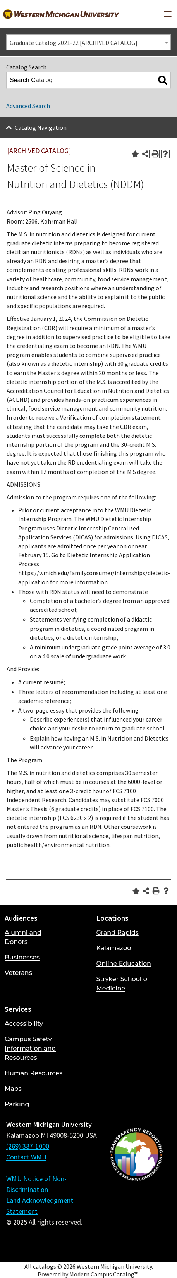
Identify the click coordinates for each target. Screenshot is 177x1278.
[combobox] (88, 42)
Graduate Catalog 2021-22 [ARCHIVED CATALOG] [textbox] (73, 43)
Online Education (123, 963)
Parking (17, 1104)
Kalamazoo (113, 948)
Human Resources (33, 1073)
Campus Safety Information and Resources (30, 1048)
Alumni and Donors (23, 937)
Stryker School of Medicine (123, 983)
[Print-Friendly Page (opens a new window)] (155, 154)
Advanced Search (28, 106)
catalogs (44, 1266)
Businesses (22, 957)
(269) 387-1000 (27, 1146)
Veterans (18, 973)
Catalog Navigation (41, 127)
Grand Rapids (117, 932)
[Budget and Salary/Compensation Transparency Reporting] (136, 1188)
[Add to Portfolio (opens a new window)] (135, 154)
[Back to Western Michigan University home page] (61, 14)
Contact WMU (26, 1156)
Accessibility (24, 1023)
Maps (13, 1088)
